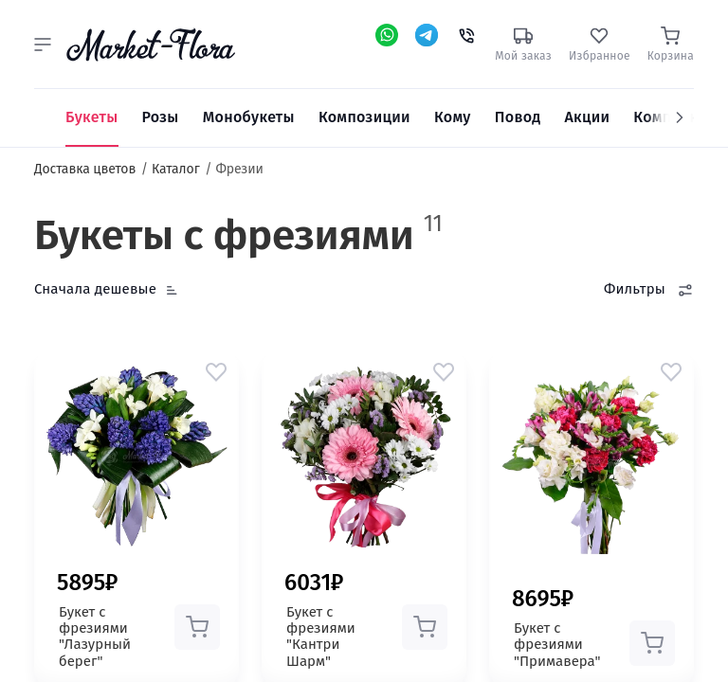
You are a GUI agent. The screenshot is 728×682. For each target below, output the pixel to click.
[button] (42, 44)
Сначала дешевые (95, 288)
